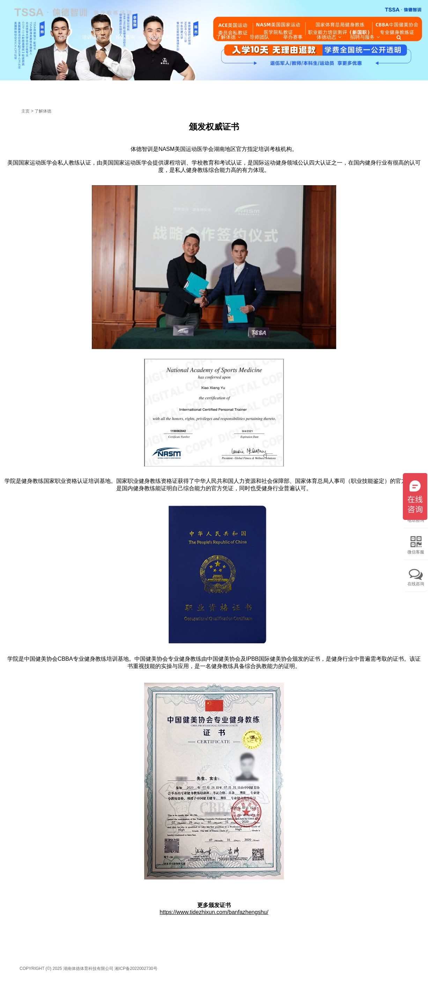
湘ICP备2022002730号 (136, 968)
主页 (25, 111)
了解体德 (43, 111)
